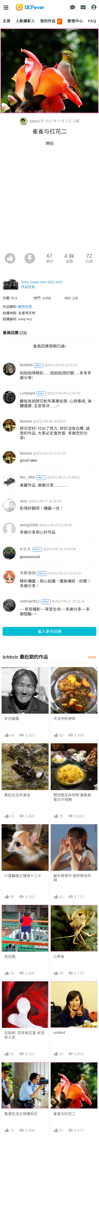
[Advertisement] (49, 201)
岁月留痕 (11, 719)
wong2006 (29, 525)
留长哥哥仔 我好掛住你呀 (72, 878)
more (92, 657)
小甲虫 (58, 957)
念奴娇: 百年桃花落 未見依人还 (24, 1035)
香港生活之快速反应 (20, 1114)
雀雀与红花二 (64, 1114)
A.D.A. (25, 549)
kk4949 (26, 365)
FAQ (92, 21)
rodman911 (30, 601)
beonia (26, 421)
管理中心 (75, 21)
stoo (23, 501)
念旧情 (9, 957)
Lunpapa (27, 393)
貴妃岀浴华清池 (17, 795)
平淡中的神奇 (64, 719)
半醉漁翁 (28, 573)
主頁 (7, 21)
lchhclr (30, 121)
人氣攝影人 (25, 21)
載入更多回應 (50, 631)
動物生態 (25, 307)
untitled (59, 1032)
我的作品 (51, 21)
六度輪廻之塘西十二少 (22, 876)
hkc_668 (27, 477)
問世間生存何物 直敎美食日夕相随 (72, 797)
